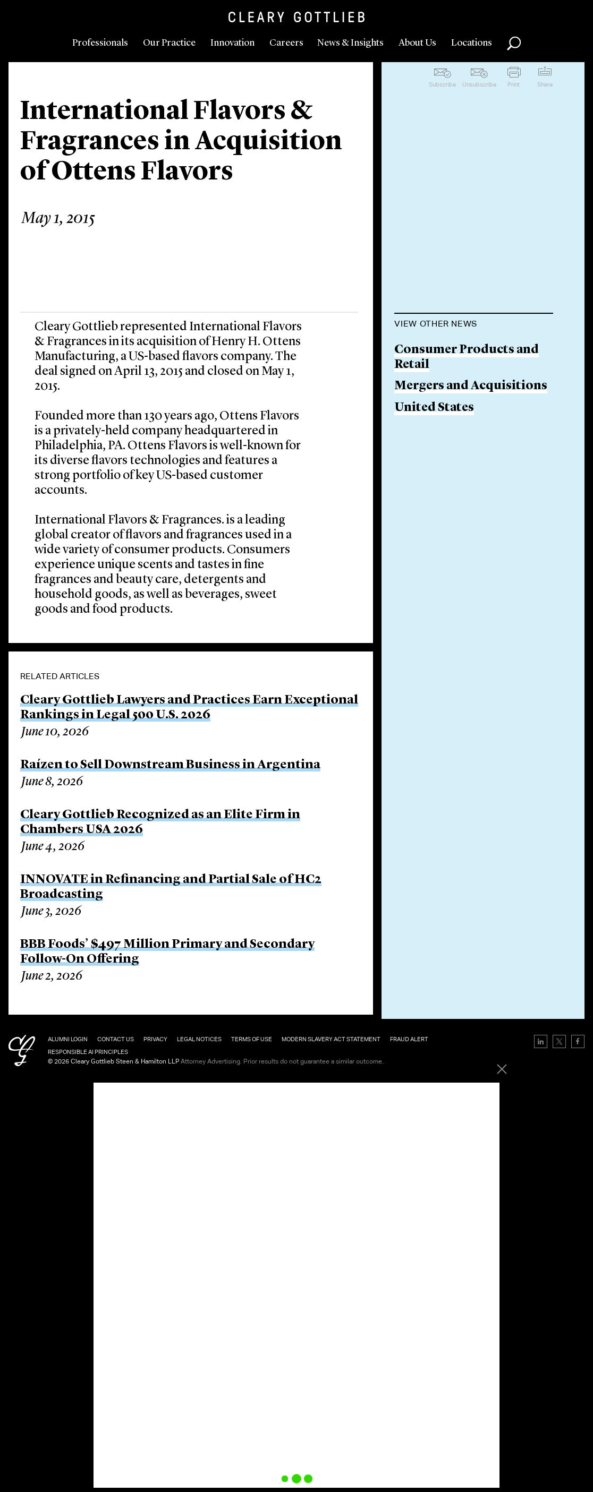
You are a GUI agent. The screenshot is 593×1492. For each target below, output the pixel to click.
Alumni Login (68, 1039)
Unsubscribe (479, 84)
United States (434, 408)
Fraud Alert (409, 1039)
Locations (471, 43)
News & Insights (350, 43)
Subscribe (442, 84)
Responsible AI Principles (88, 1052)
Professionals (100, 43)
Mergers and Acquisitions (470, 386)
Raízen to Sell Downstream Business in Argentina (170, 765)
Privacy (155, 1039)
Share (545, 84)
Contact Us (115, 1039)
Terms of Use (251, 1039)
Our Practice (169, 43)
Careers (286, 43)
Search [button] (514, 43)
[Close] (498, 1073)
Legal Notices (199, 1039)
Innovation (232, 43)
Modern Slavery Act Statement (331, 1039)
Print (513, 84)
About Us (417, 43)
